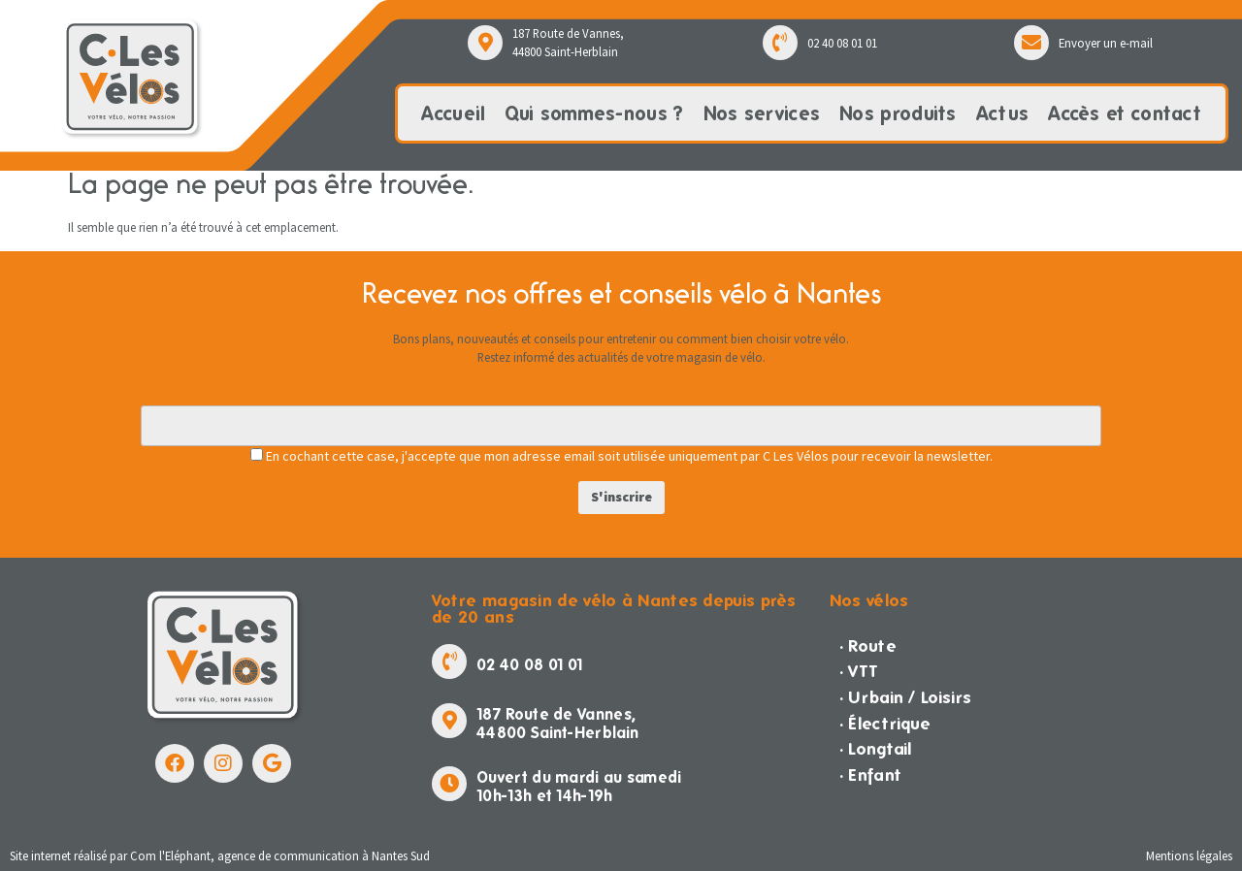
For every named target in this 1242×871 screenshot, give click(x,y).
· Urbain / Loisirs (905, 697)
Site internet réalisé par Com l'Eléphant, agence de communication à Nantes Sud (220, 855)
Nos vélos (869, 600)
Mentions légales (1189, 855)
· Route (868, 645)
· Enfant (870, 774)
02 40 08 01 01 (842, 42)
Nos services (762, 113)
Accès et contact (1124, 113)
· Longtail (875, 748)
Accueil (453, 113)
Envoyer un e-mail (1106, 42)
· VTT (859, 670)
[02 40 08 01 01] (780, 42)
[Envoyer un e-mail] (1031, 42)
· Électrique (885, 723)
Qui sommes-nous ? (594, 113)
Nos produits (898, 113)
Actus (1003, 113)
